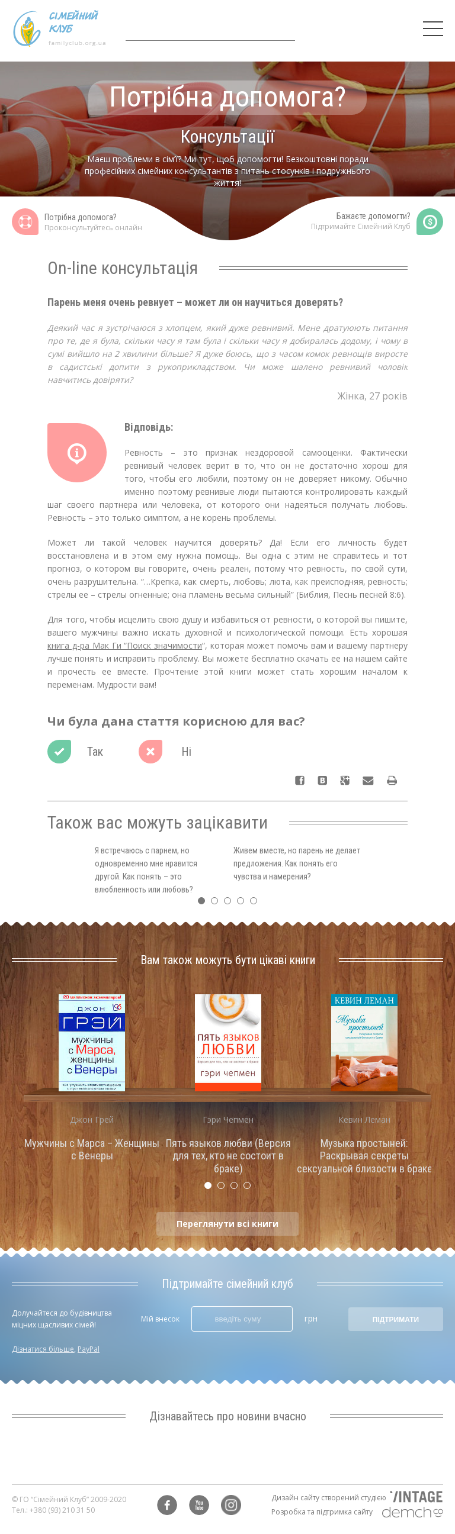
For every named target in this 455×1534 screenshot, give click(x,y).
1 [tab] (204, 904)
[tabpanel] (92, 1081)
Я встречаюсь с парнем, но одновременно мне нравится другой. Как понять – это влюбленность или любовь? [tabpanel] (146, 870)
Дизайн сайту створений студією (328, 1498)
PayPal (89, 1349)
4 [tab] (243, 904)
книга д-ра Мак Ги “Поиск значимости (124, 645)
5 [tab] (256, 904)
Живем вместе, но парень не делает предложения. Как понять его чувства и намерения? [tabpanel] (296, 863)
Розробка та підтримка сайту (322, 1512)
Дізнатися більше (43, 1349)
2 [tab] (217, 904)
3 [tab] (230, 904)
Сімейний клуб (59, 28)
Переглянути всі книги (227, 1223)
